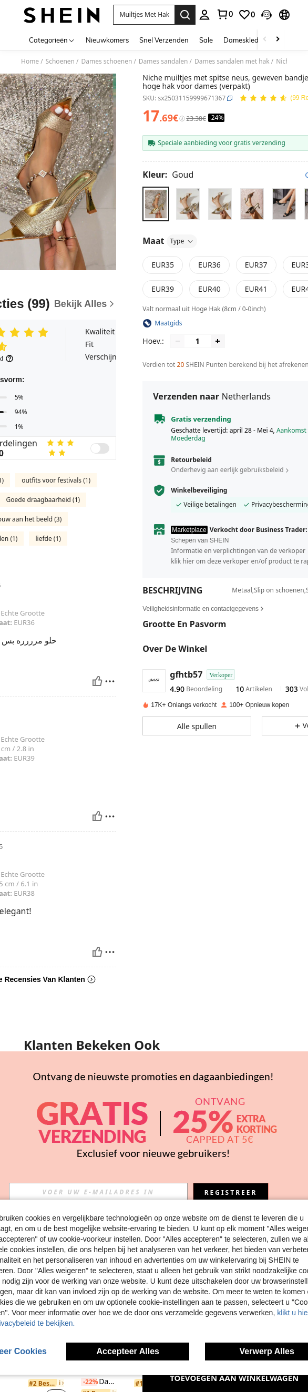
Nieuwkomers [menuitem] (107, 40)
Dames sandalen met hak (232, 61)
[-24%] (89, 1136)
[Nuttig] (97, 681)
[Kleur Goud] (167, 174)
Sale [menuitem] (206, 40)
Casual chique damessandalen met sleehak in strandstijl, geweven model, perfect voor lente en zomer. (153, 1126)
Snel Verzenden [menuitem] (164, 40)
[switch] (99, 448)
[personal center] (204, 14)
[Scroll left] (265, 39)
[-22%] (89, 1382)
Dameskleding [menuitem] (246, 40)
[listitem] (47, 1118)
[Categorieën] (52, 39)
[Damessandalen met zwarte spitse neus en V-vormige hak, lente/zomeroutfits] (260, 1092)
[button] (144, 15)
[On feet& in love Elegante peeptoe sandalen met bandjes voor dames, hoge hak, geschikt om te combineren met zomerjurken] (47, 1092)
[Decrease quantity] (177, 341)
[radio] (155, 204)
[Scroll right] (277, 39)
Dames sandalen (163, 61)
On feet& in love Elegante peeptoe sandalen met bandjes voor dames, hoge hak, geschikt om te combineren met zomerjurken (47, 1135)
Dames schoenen (106, 61)
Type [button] (182, 241)
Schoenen (60, 61)
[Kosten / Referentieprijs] (182, 118)
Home (30, 61)
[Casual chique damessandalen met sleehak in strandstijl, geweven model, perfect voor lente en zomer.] (153, 1092)
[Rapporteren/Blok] (110, 681)
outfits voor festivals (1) (56, 480)
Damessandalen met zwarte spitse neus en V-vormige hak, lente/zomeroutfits (260, 1135)
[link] (224, 14)
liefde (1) (47, 538)
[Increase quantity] (217, 341)
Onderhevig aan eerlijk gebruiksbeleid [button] (227, 469)
